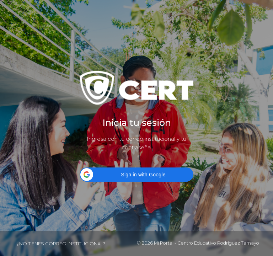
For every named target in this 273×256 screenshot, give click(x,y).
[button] (136, 174)
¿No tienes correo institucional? (61, 243)
